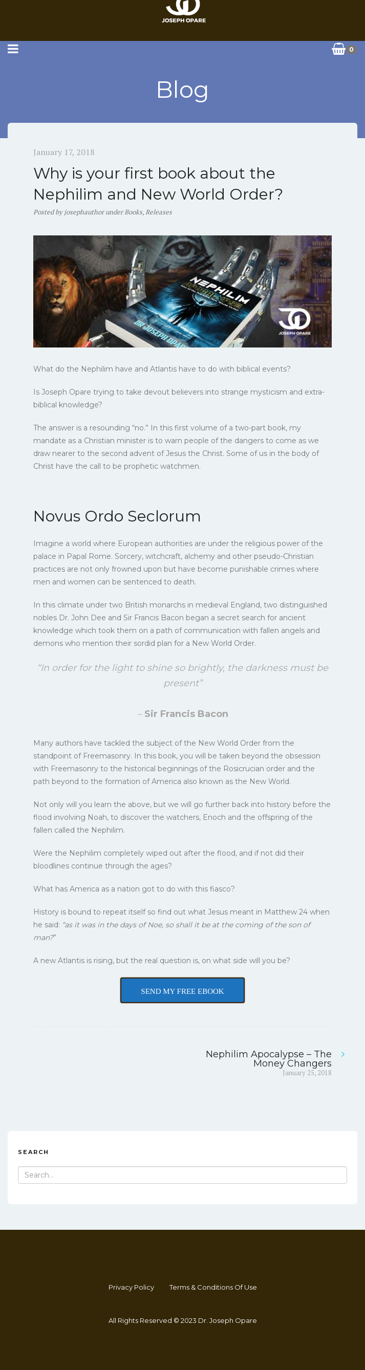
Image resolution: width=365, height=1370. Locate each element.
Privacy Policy (131, 1287)
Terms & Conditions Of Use (213, 1287)
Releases (158, 211)
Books (133, 211)
